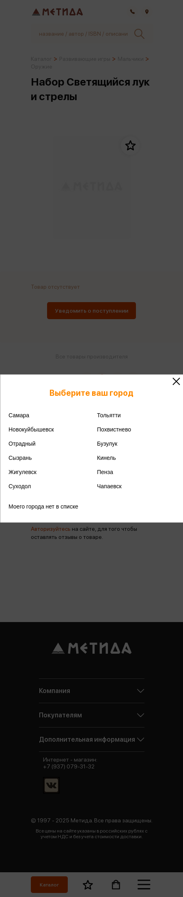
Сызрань (20, 458)
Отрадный (22, 443)
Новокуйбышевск (31, 429)
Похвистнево (114, 429)
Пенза (105, 472)
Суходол (20, 486)
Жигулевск (23, 472)
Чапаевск (109, 486)
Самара (19, 415)
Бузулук (107, 443)
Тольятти (109, 415)
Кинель (106, 458)
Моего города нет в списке (43, 506)
